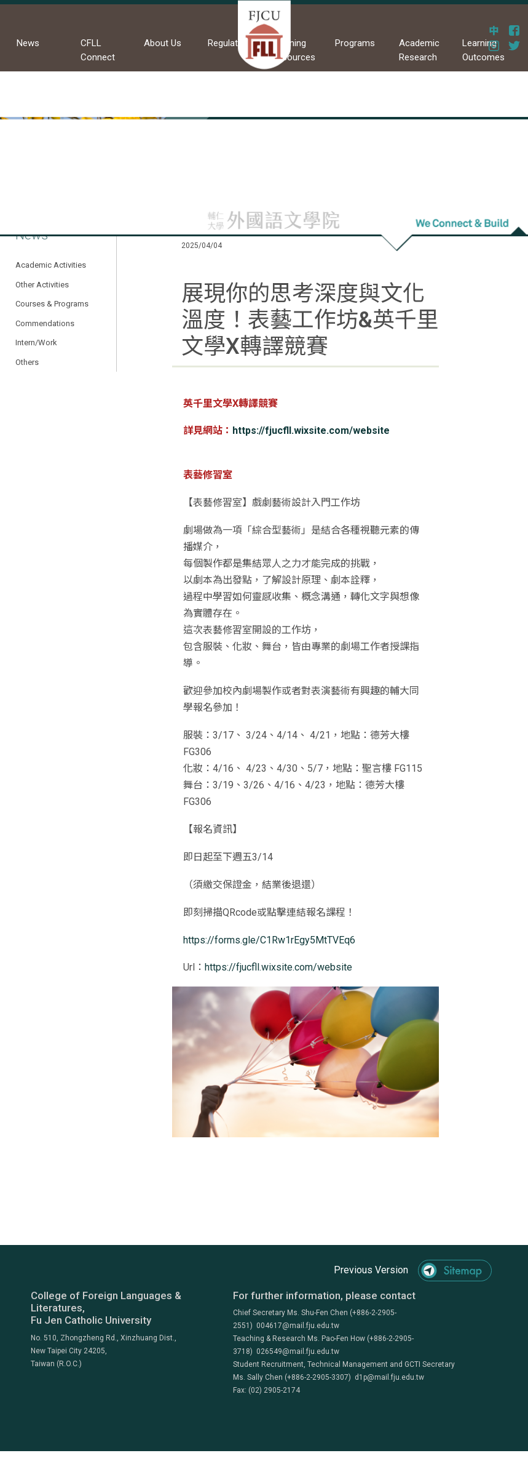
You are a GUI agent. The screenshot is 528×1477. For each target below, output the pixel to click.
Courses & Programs (52, 303)
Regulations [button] (231, 43)
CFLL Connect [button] (98, 50)
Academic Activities (50, 265)
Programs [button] (355, 43)
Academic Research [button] (419, 50)
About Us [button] (162, 43)
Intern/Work (36, 342)
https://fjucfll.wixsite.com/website (311, 430)
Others (27, 362)
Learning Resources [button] (293, 50)
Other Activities (42, 284)
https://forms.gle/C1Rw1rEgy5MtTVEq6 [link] (269, 940)
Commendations (44, 323)
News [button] (28, 43)
